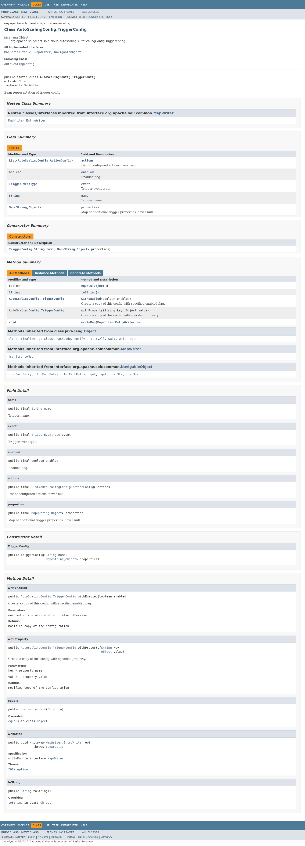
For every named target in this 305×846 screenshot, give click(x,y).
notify (79, 338)
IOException (55, 746)
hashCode (64, 338)
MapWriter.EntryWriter (27, 120)
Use (47, 4)
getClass (46, 338)
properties (90, 207)
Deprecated (69, 4)
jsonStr (14, 356)
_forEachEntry (20, 374)
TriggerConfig (20, 249)
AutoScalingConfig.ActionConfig (44, 160)
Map (11, 207)
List (12, 160)
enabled (87, 172)
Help (84, 4)
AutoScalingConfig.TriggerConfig (36, 298)
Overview (8, 4)
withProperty (92, 310)
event (85, 184)
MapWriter (43, 52)
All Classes (90, 11)
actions (87, 160)
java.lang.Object (16, 37)
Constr (43, 16)
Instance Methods (49, 273)
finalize (28, 338)
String (14, 195)
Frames (52, 11)
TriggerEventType (23, 184)
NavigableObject (67, 52)
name (85, 195)
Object (23, 81)
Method (56, 16)
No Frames (66, 11)
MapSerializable (17, 52)
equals (86, 286)
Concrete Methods (85, 273)
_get (92, 374)
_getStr (116, 374)
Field (31, 16)
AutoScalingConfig (19, 64)
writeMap (88, 322)
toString (88, 292)
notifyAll (97, 338)
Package (23, 4)
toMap (28, 356)
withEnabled (91, 298)
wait (111, 338)
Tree (55, 4)
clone (12, 338)
